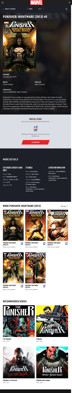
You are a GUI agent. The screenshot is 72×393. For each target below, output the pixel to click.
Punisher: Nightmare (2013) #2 (9, 286)
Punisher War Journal (43, 380)
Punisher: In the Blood (10, 380)
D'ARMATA (13, 247)
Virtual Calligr (35, 182)
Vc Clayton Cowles (31, 184)
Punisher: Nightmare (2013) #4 (31, 244)
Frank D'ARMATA (9, 92)
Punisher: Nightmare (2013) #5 (9, 244)
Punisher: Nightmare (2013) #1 (31, 286)
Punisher (39, 339)
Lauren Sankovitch (39, 189)
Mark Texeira (40, 84)
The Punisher (7, 339)
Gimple (4, 247)
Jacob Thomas (29, 191)
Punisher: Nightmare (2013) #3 (53, 244)
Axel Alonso (33, 187)
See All (64, 206)
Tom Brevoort (29, 189)
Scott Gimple (8, 84)
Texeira (8, 247)
